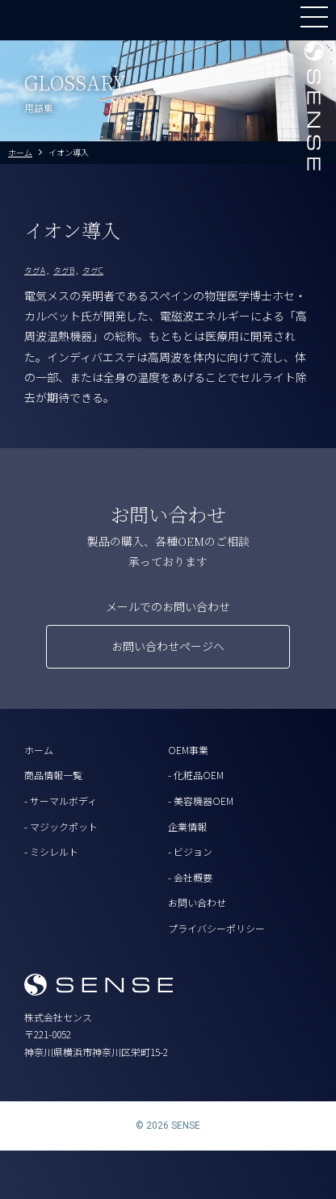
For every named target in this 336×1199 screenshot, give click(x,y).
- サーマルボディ (60, 800)
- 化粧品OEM (196, 775)
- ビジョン (190, 851)
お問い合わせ (197, 902)
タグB (63, 270)
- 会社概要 (190, 877)
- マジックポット (61, 826)
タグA (34, 270)
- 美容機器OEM (200, 800)
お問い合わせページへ (168, 646)
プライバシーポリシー (216, 928)
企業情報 (187, 826)
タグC (92, 270)
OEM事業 (188, 750)
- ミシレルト (51, 851)
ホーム (38, 750)
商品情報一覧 (53, 775)
